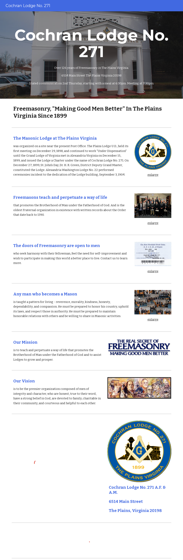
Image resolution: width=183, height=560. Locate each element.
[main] (91, 55)
